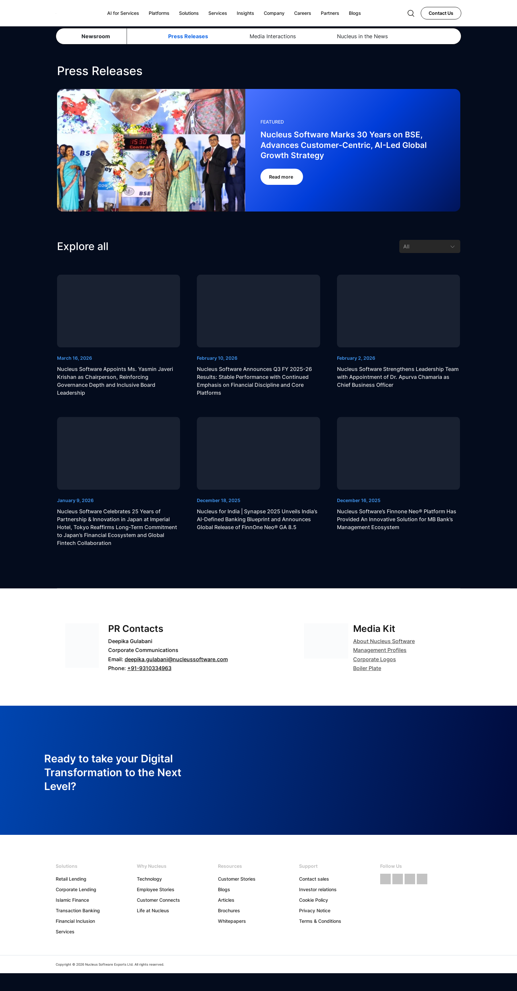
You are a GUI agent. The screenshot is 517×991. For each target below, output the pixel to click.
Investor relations (318, 889)
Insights (245, 13)
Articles (226, 900)
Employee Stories (155, 889)
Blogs (224, 889)
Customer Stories (237, 879)
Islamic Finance (72, 900)
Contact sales (314, 879)
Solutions (189, 13)
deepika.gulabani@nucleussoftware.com (176, 659)
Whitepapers (232, 921)
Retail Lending (71, 879)
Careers (302, 13)
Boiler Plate (367, 668)
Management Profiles (380, 650)
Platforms (159, 13)
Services (65, 931)
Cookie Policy (313, 900)
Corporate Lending (76, 889)
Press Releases (188, 36)
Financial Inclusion (75, 921)
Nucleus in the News (362, 36)
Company (274, 13)
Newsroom (95, 36)
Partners (330, 13)
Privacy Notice (314, 910)
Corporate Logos (374, 659)
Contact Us (441, 13)
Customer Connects (158, 900)
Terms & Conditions (320, 921)
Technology (149, 879)
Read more (281, 177)
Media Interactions (273, 36)
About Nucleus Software (384, 641)
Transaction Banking (78, 910)
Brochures (229, 910)
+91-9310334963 (149, 668)
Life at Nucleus (153, 910)
